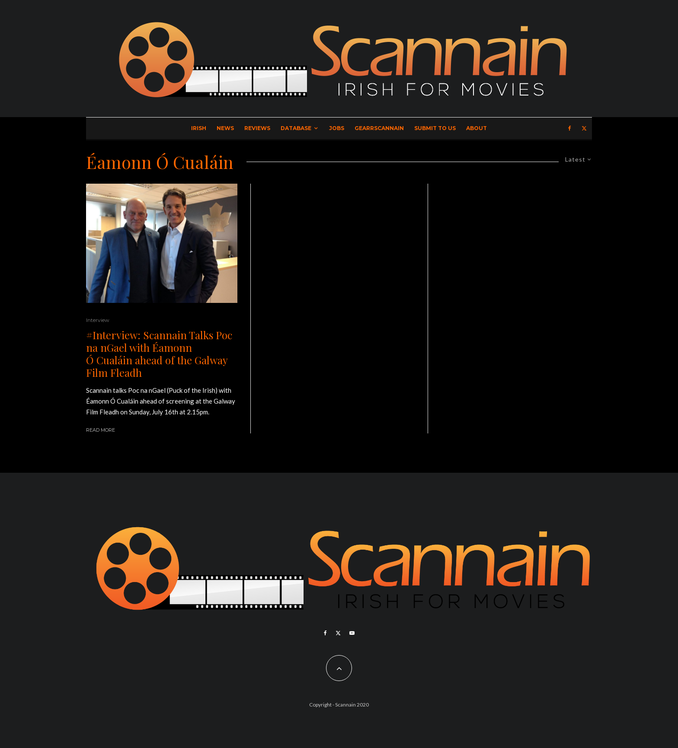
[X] (584, 128)
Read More (100, 430)
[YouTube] (352, 633)
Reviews (257, 128)
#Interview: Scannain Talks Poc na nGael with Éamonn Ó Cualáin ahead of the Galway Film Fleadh (159, 354)
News (225, 128)
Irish (198, 128)
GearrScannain (379, 128)
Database (296, 128)
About (476, 128)
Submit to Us (435, 128)
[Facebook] (569, 128)
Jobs (336, 128)
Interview (97, 320)
